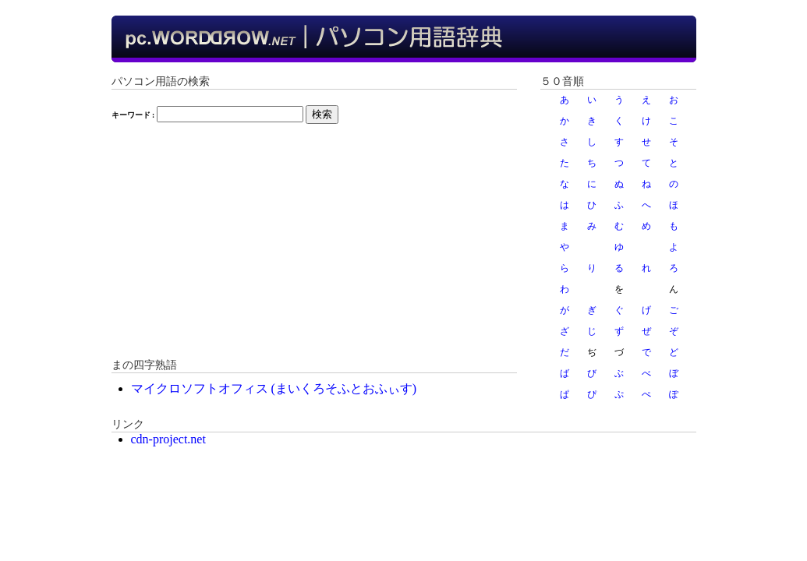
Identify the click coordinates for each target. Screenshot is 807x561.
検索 (322, 114)
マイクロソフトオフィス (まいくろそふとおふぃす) (274, 388)
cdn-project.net (168, 439)
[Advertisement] (314, 248)
